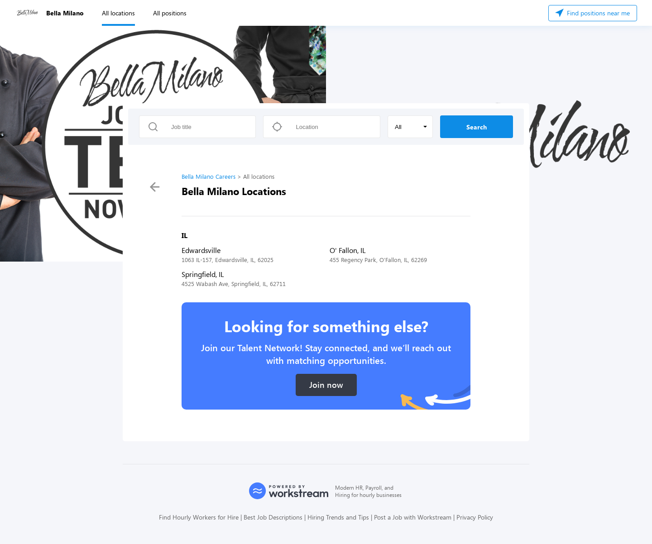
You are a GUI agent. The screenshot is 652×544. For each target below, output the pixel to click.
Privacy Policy (474, 517)
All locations (118, 13)
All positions (170, 13)
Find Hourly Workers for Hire (199, 517)
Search (476, 127)
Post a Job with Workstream (412, 517)
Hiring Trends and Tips (338, 517)
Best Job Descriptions (273, 517)
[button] (410, 126)
